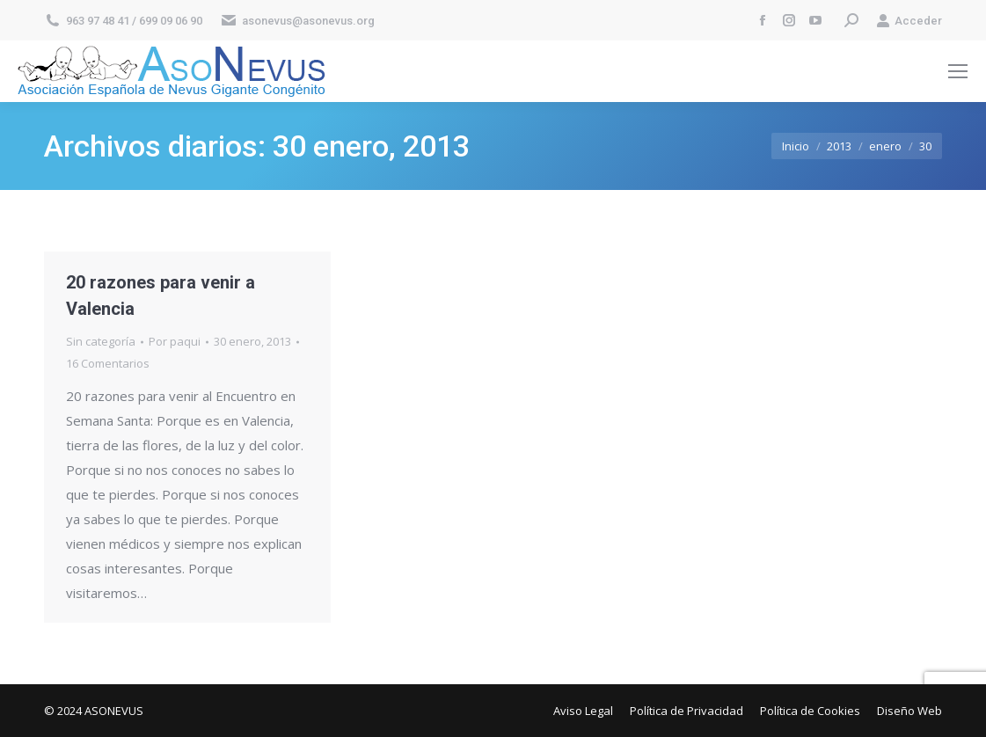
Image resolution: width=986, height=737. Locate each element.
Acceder (909, 20)
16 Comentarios (108, 363)
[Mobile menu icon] (957, 71)
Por (175, 341)
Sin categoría (100, 341)
